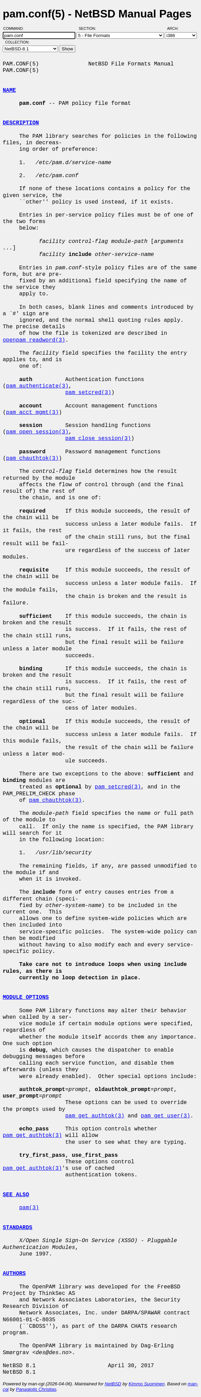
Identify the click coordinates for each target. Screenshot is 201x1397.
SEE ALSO (16, 1195)
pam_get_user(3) (165, 1116)
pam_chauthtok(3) (32, 458)
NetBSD (113, 1383)
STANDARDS (17, 1227)
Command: (15, 28)
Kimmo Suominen (146, 1383)
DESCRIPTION (21, 123)
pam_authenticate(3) (37, 386)
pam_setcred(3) (88, 392)
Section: (89, 28)
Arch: (176, 28)
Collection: (17, 42)
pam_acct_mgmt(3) (32, 412)
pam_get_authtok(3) (94, 1116)
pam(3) (29, 1208)
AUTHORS (14, 1273)
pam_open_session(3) (37, 432)
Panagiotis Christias (36, 1389)
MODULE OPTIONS (26, 997)
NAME (9, 90)
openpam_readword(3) (34, 340)
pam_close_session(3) (98, 438)
